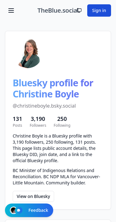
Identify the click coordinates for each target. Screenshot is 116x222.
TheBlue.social (58, 10)
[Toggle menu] (11, 10)
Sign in (99, 10)
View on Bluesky (33, 196)
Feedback (29, 210)
